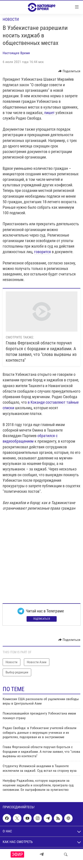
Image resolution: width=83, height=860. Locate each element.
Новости (11, 19)
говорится (42, 251)
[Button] (69, 71)
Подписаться (41, 618)
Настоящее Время (16, 53)
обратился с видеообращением (30, 438)
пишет (49, 112)
